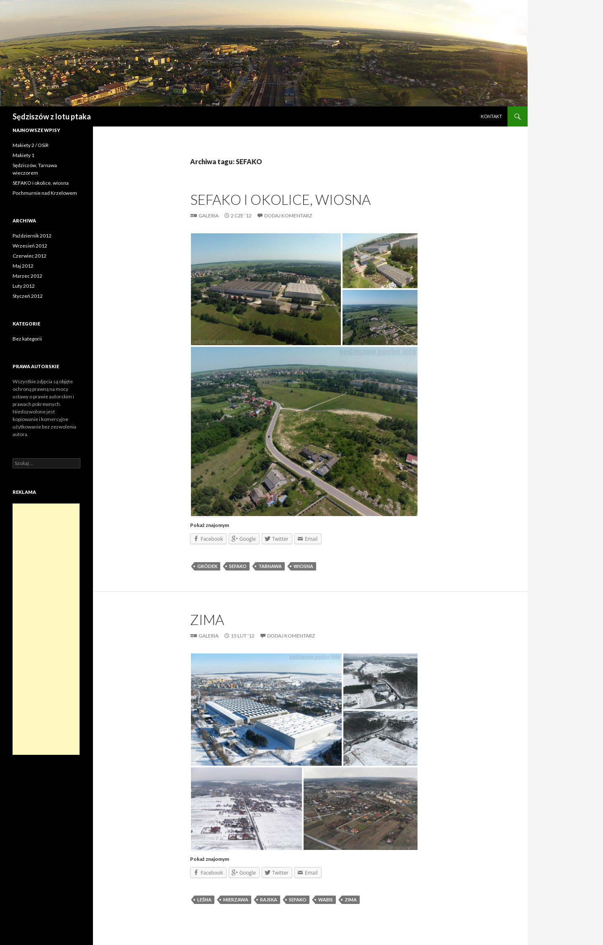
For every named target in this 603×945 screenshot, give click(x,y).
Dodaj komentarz (288, 215)
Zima (207, 619)
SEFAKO (238, 566)
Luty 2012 (24, 286)
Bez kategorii (27, 339)
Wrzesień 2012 (30, 246)
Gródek (207, 566)
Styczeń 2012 (28, 296)
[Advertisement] (46, 629)
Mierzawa (235, 899)
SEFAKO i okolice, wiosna (280, 199)
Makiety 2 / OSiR (31, 145)
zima (351, 899)
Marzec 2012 (27, 276)
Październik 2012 (32, 235)
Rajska (268, 899)
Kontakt (491, 116)
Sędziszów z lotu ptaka (52, 116)
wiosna (303, 566)
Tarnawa (270, 566)
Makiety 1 (23, 155)
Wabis (325, 899)
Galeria (208, 215)
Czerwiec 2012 (29, 256)
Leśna (204, 899)
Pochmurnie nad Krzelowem (45, 193)
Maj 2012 (23, 266)
